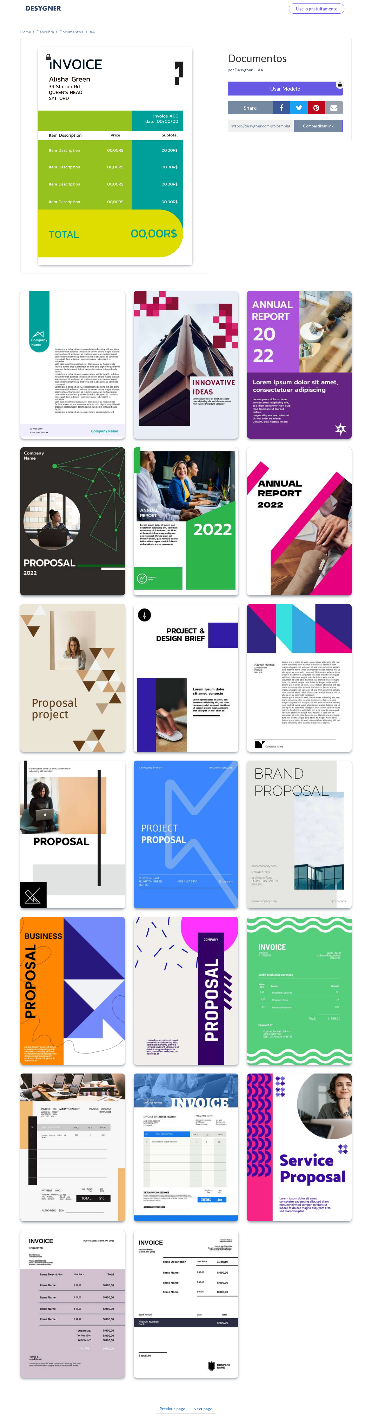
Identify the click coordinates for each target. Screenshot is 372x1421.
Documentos (72, 31)
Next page (203, 1408)
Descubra (45, 31)
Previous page (172, 1408)
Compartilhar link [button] (318, 125)
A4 (92, 31)
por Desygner (240, 69)
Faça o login (266, 8)
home (25, 31)
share (250, 108)
